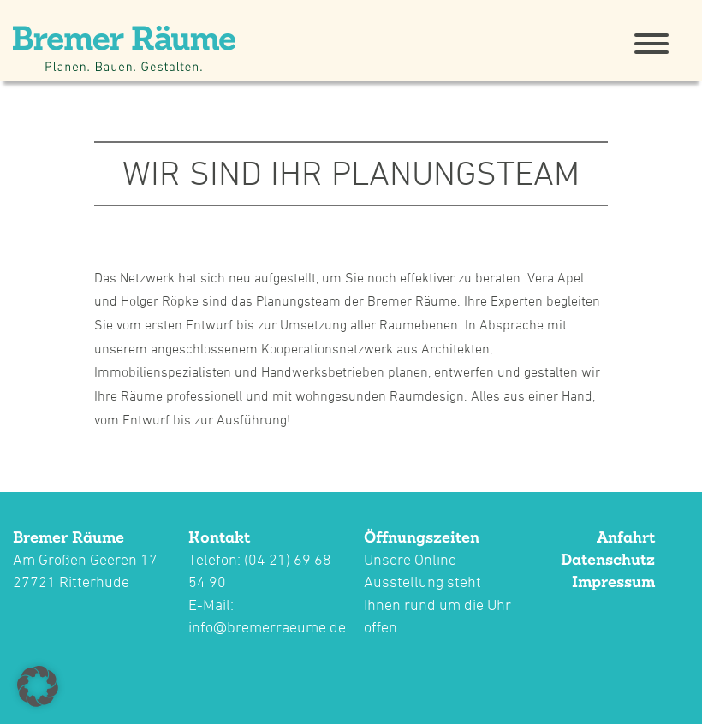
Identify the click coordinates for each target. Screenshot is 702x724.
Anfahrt (626, 537)
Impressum (613, 581)
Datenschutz (608, 559)
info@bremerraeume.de (267, 627)
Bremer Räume (68, 537)
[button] (37, 686)
